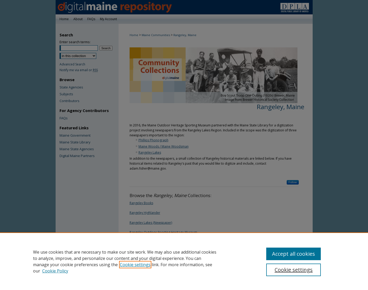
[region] (184, 261)
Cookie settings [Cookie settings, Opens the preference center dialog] (294, 269)
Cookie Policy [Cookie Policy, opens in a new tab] (55, 271)
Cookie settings (135, 264)
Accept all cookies (293, 253)
